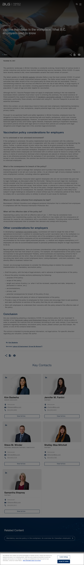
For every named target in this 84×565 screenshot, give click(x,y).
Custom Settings (63, 557)
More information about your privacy (32, 561)
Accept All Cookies (63, 562)
